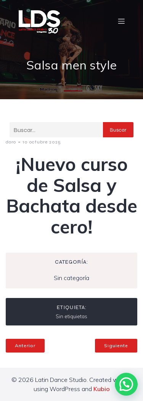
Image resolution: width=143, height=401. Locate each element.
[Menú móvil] (121, 20)
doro (11, 142)
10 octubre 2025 (41, 142)
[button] (126, 384)
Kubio (101, 389)
